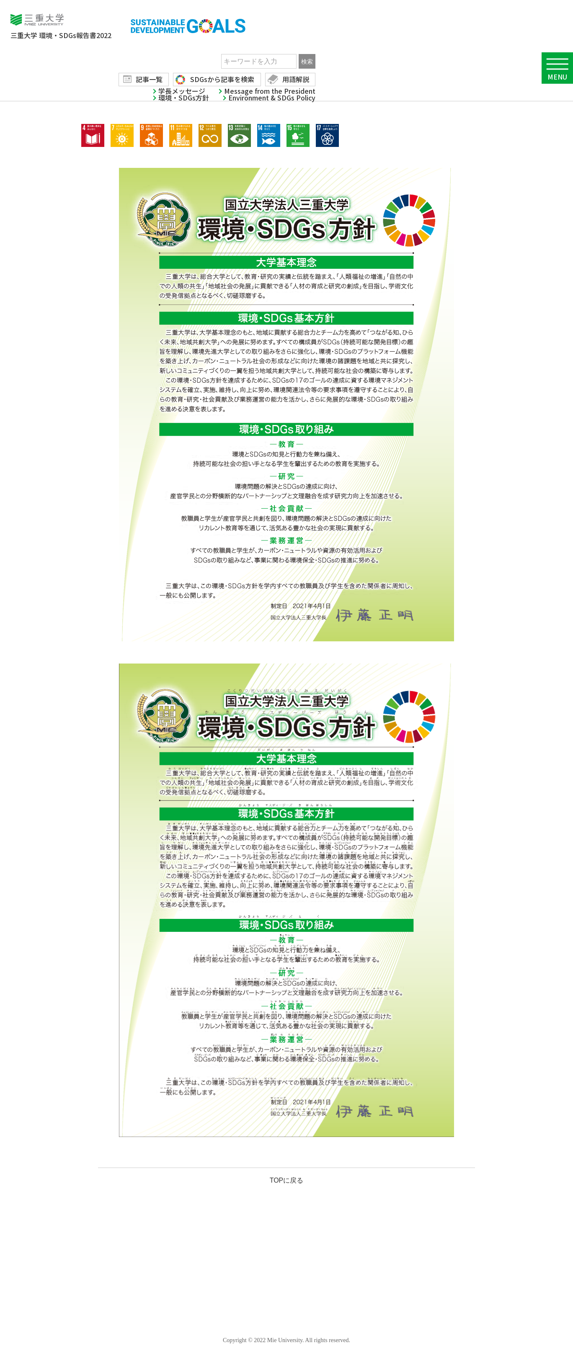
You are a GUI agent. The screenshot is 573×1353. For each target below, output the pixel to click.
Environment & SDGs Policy (271, 98)
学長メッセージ (181, 91)
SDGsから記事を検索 (222, 79)
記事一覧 (149, 79)
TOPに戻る (287, 1180)
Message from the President (269, 91)
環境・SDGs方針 (183, 98)
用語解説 (295, 79)
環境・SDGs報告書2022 (60, 35)
